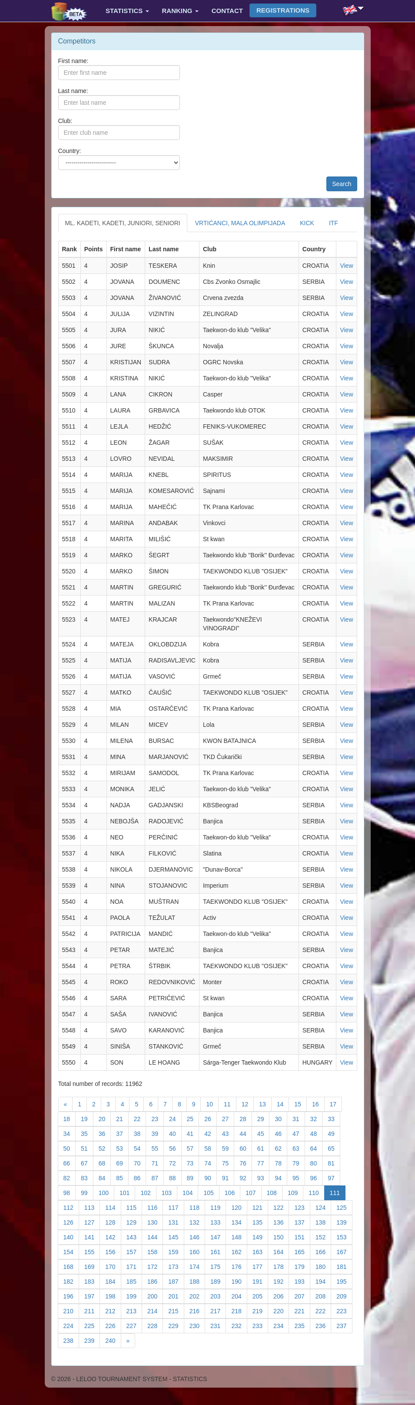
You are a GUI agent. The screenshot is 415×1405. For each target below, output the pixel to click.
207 (302, 1296)
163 (260, 1251)
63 (298, 1148)
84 (105, 1177)
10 (212, 1103)
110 (316, 1192)
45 (263, 1133)
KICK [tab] (307, 223)
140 (71, 1236)
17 (336, 1103)
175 (218, 1266)
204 (239, 1296)
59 (228, 1148)
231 (218, 1325)
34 (69, 1133)
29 (263, 1118)
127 (92, 1222)
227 (134, 1325)
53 (122, 1148)
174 (197, 1266)
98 (69, 1192)
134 (239, 1222)
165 (302, 1251)
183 (92, 1281)
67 (87, 1163)
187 (176, 1281)
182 (71, 1281)
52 (105, 1148)
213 (134, 1310)
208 (323, 1296)
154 (71, 1251)
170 (113, 1266)
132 (197, 1222)
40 (175, 1133)
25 (193, 1118)
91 (228, 1177)
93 (263, 1177)
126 (71, 1222)
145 (176, 1236)
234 (281, 1325)
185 (134, 1281)
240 (113, 1340)
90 (210, 1177)
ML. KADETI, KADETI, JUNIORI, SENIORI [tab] (122, 223)
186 (155, 1281)
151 (302, 1236)
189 (218, 1281)
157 (134, 1251)
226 (113, 1325)
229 (176, 1325)
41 (193, 1133)
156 (113, 1251)
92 (245, 1177)
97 (334, 1177)
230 (197, 1325)
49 (334, 1133)
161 (218, 1251)
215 (176, 1310)
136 (281, 1222)
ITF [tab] (333, 223)
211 (92, 1310)
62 (281, 1148)
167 (344, 1251)
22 (140, 1118)
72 (175, 1163)
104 (190, 1192)
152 (323, 1236)
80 (316, 1163)
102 (148, 1192)
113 (92, 1207)
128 (113, 1222)
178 (281, 1266)
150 (281, 1236)
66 (69, 1163)
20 (105, 1118)
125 (344, 1207)
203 (218, 1296)
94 (281, 1177)
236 (323, 1325)
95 (298, 1177)
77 (263, 1163)
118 (197, 1207)
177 (260, 1266)
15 (300, 1103)
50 (69, 1148)
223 (344, 1310)
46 (281, 1133)
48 (316, 1133)
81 (334, 1163)
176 (239, 1266)
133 (218, 1222)
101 (127, 1192)
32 (316, 1118)
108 (274, 1192)
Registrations (282, 10)
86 (140, 1177)
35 (87, 1133)
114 (113, 1207)
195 (344, 1281)
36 (105, 1133)
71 (157, 1163)
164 (281, 1251)
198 (113, 1296)
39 (157, 1133)
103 (169, 1192)
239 (92, 1340)
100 (106, 1192)
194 (323, 1281)
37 (122, 1133)
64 (316, 1148)
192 (281, 1281)
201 (176, 1296)
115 (134, 1207)
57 (193, 1148)
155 (92, 1251)
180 (323, 1266)
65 (334, 1148)
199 (134, 1296)
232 (239, 1325)
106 (232, 1192)
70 (140, 1163)
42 (210, 1133)
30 (281, 1118)
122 (281, 1207)
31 (298, 1118)
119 (218, 1207)
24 (175, 1118)
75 (228, 1163)
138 (323, 1222)
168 (71, 1266)
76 (245, 1163)
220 (281, 1310)
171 (134, 1266)
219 (260, 1310)
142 (113, 1236)
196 (71, 1296)
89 (193, 1177)
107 (253, 1192)
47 (298, 1133)
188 (197, 1281)
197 (92, 1296)
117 (176, 1207)
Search (341, 183)
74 (210, 1163)
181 (344, 1266)
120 (239, 1207)
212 (113, 1310)
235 (302, 1325)
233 (260, 1325)
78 (281, 1163)
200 (155, 1296)
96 (316, 1177)
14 (283, 1103)
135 (260, 1222)
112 (71, 1207)
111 (337, 1192)
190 (239, 1281)
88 (175, 1177)
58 (210, 1148)
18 (69, 1118)
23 (157, 1118)
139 (344, 1222)
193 (302, 1281)
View (346, 265)
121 (260, 1207)
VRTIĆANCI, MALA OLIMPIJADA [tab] (240, 223)
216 (197, 1310)
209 (344, 1296)
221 (302, 1310)
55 (157, 1148)
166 (323, 1251)
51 (87, 1148)
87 (157, 1177)
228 (155, 1325)
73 (193, 1163)
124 (323, 1207)
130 (155, 1222)
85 (122, 1177)
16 (318, 1103)
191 (260, 1281)
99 (87, 1192)
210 (71, 1310)
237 (344, 1325)
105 (211, 1192)
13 (265, 1103)
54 (140, 1148)
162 (239, 1251)
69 (122, 1163)
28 (245, 1118)
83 (87, 1177)
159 (176, 1251)
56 (175, 1148)
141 (92, 1236)
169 (92, 1266)
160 (197, 1251)
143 (134, 1236)
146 (197, 1236)
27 (228, 1118)
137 (302, 1222)
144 (155, 1236)
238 (71, 1340)
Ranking (180, 10)
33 (334, 1118)
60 (245, 1148)
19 (87, 1118)
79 (298, 1163)
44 (245, 1133)
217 (218, 1310)
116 (155, 1207)
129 (134, 1222)
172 (155, 1266)
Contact (227, 10)
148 (239, 1236)
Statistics (127, 10)
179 (302, 1266)
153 (344, 1236)
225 (92, 1325)
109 (295, 1192)
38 (140, 1133)
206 (281, 1296)
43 (228, 1133)
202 (197, 1296)
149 (260, 1236)
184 (113, 1281)
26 (210, 1118)
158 (155, 1251)
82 (69, 1177)
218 (239, 1310)
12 (248, 1103)
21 (122, 1118)
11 (230, 1103)
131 (176, 1222)
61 (263, 1148)
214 (155, 1310)
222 (323, 1310)
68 (105, 1163)
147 (218, 1236)
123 (302, 1207)
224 (71, 1325)
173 (176, 1266)
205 (260, 1296)
